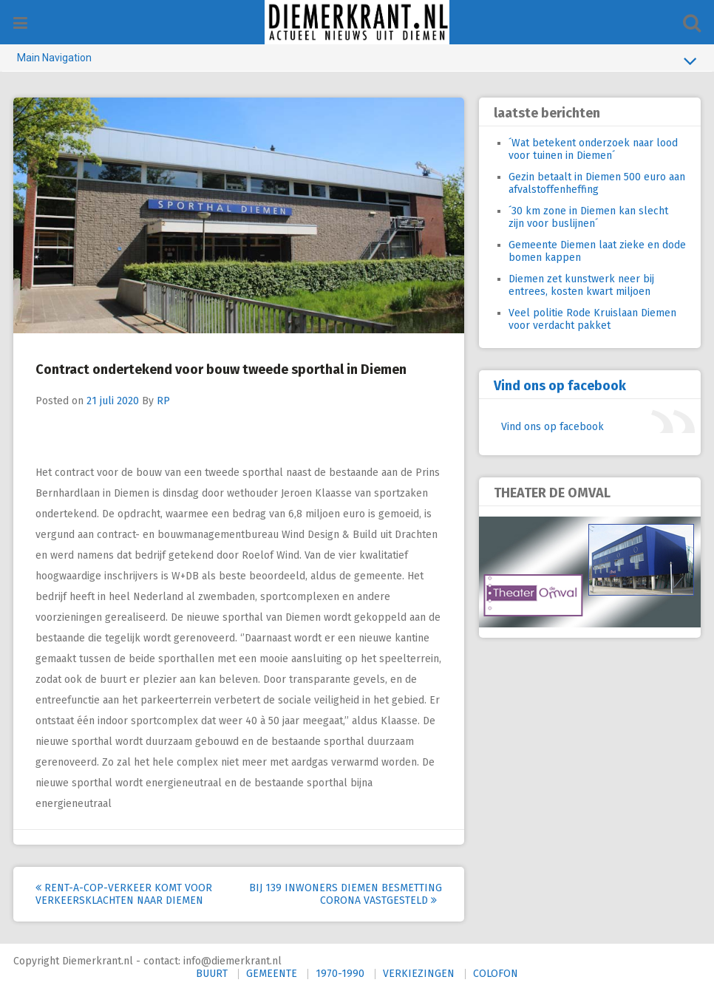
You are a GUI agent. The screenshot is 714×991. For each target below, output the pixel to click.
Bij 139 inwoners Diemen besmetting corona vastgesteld (345, 894)
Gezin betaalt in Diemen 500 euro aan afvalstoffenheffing (597, 183)
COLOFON (495, 973)
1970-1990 (340, 973)
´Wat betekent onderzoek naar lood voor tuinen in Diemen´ (593, 149)
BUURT (212, 973)
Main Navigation (357, 61)
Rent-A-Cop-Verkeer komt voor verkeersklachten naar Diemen (123, 894)
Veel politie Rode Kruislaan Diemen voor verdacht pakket (592, 319)
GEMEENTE (271, 973)
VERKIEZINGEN (419, 973)
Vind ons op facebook (560, 386)
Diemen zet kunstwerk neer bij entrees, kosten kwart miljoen (581, 285)
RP (163, 401)
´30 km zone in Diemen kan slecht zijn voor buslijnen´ (588, 217)
